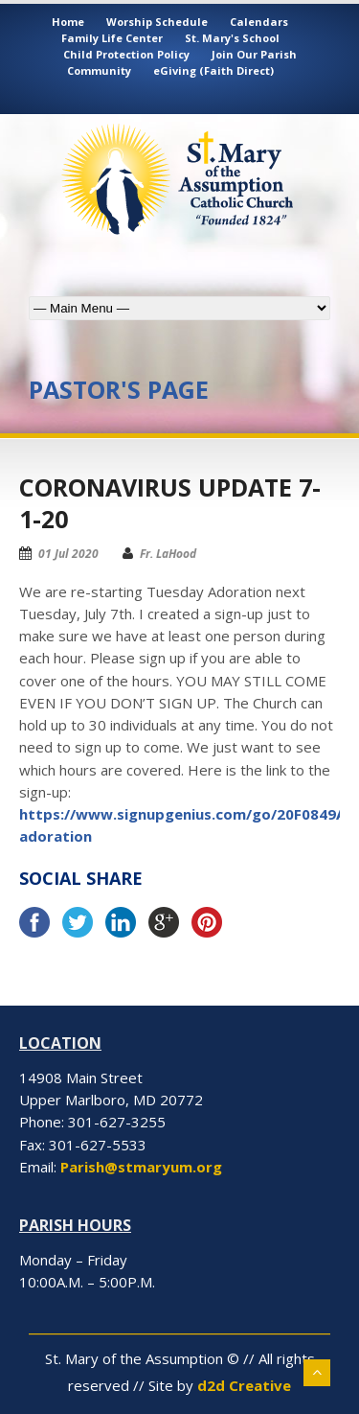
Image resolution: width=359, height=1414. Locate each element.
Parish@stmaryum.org (141, 1166)
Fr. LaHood (168, 553)
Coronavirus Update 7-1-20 (170, 503)
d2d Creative (244, 1385)
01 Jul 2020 (68, 553)
